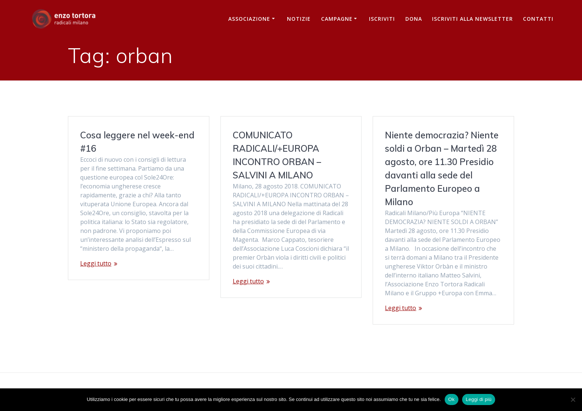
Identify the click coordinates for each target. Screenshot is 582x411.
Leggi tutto (95, 263)
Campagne (337, 18)
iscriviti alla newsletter (472, 18)
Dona (413, 18)
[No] (572, 399)
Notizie (299, 18)
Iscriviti (382, 18)
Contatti (538, 18)
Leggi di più (479, 399)
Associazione (249, 18)
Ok (451, 399)
